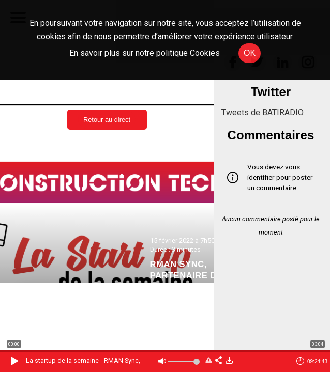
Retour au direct (106, 119)
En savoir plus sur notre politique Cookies (144, 53)
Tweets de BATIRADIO (262, 112)
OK (250, 53)
